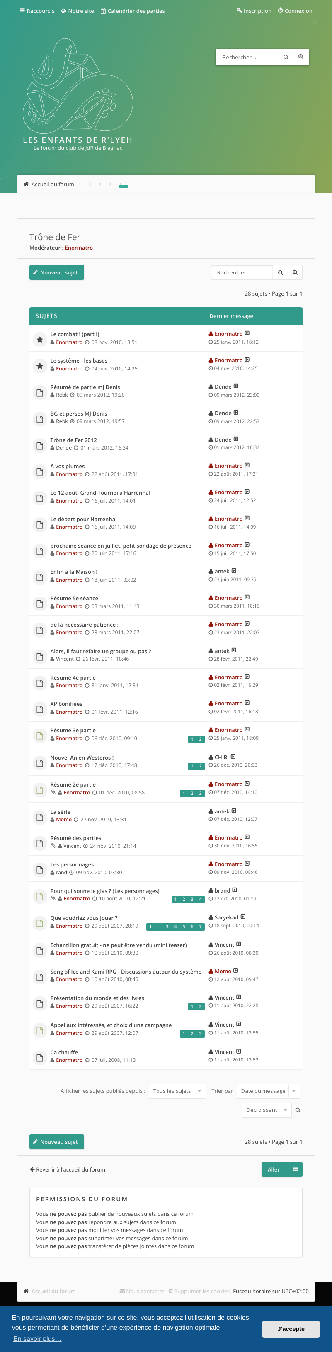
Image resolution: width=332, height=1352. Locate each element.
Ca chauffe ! (66, 1052)
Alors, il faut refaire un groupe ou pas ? (101, 651)
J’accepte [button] (291, 1329)
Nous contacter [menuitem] (145, 1291)
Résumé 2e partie (73, 785)
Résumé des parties (76, 838)
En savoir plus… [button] (37, 1338)
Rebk (62, 394)
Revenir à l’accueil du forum (70, 1169)
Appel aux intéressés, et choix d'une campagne (111, 1025)
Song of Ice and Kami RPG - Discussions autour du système (126, 972)
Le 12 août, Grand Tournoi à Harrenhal (100, 493)
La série (61, 812)
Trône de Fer (54, 237)
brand (222, 890)
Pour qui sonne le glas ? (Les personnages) (105, 891)
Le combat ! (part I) (75, 334)
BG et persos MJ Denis (79, 414)
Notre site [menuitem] (77, 10)
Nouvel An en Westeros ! (82, 758)
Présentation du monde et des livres (97, 998)
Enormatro (79, 247)
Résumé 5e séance (75, 598)
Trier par (255, 1091)
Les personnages (72, 864)
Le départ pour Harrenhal (84, 519)
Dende (223, 386)
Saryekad (227, 917)
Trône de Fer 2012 (74, 440)
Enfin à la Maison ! (74, 572)
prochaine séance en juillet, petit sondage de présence (121, 546)
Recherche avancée (300, 57)
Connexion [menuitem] (299, 10)
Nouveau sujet (59, 272)
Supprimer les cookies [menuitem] (202, 1291)
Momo (64, 819)
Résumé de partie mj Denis (85, 387)
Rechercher (286, 57)
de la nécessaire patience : (85, 625)
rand (61, 872)
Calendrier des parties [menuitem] (132, 10)
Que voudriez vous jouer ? (84, 918)
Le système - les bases (79, 361)
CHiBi (222, 757)
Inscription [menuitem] (257, 10)
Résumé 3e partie (73, 730)
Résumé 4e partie (73, 678)
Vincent (65, 658)
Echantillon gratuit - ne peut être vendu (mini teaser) (119, 945)
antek (222, 571)
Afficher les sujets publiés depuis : (133, 1091)
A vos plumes (68, 466)
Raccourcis (41, 10)
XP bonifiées (66, 704)
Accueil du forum (54, 1291)
